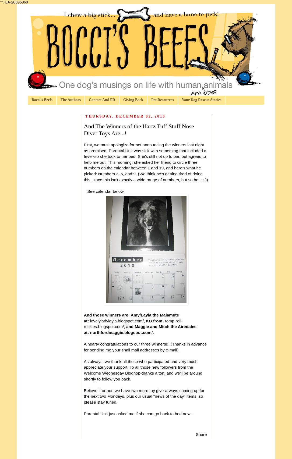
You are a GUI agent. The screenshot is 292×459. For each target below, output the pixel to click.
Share (201, 434)
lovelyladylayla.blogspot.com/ (117, 321)
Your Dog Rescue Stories (201, 100)
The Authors (71, 100)
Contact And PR (102, 100)
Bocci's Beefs (42, 100)
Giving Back (133, 100)
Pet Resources (162, 100)
